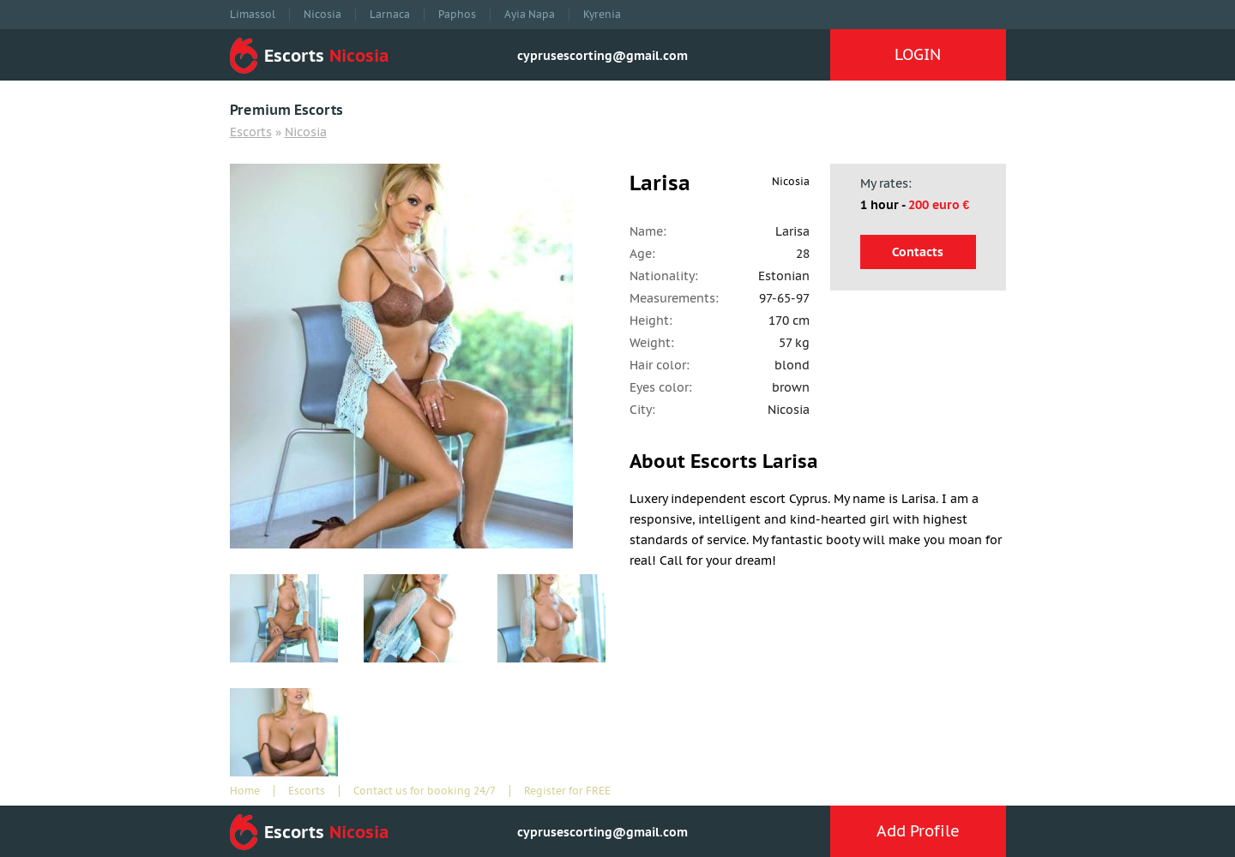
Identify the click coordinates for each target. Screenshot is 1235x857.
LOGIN (918, 54)
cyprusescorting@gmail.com (602, 55)
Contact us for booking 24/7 (424, 791)
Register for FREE (567, 791)
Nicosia (322, 15)
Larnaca (390, 15)
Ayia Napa (529, 15)
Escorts (251, 132)
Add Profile (918, 831)
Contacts (917, 252)
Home (245, 791)
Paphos (457, 15)
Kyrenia (602, 15)
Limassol (252, 15)
